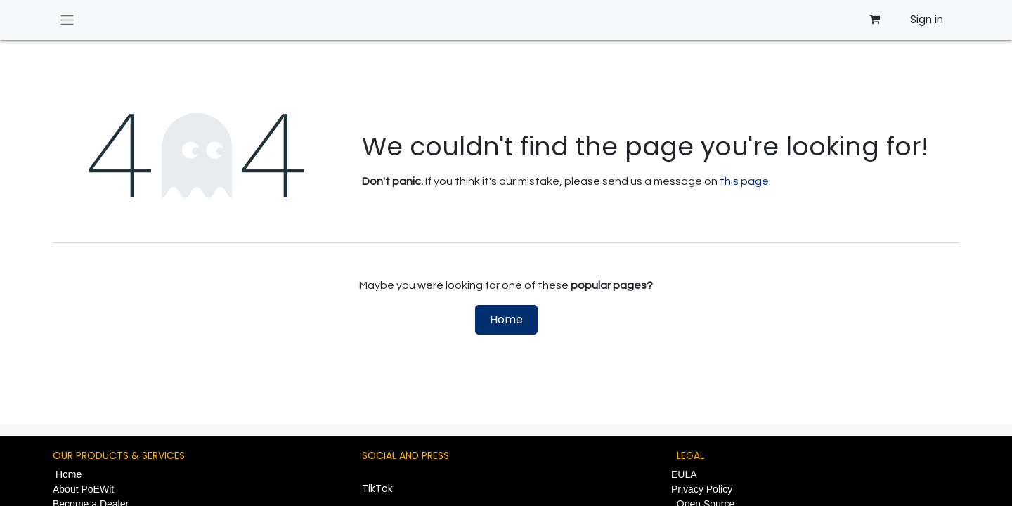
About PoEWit (83, 489)
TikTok (377, 488)
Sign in (926, 19)
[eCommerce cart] (874, 20)
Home (506, 319)
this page (744, 181)
